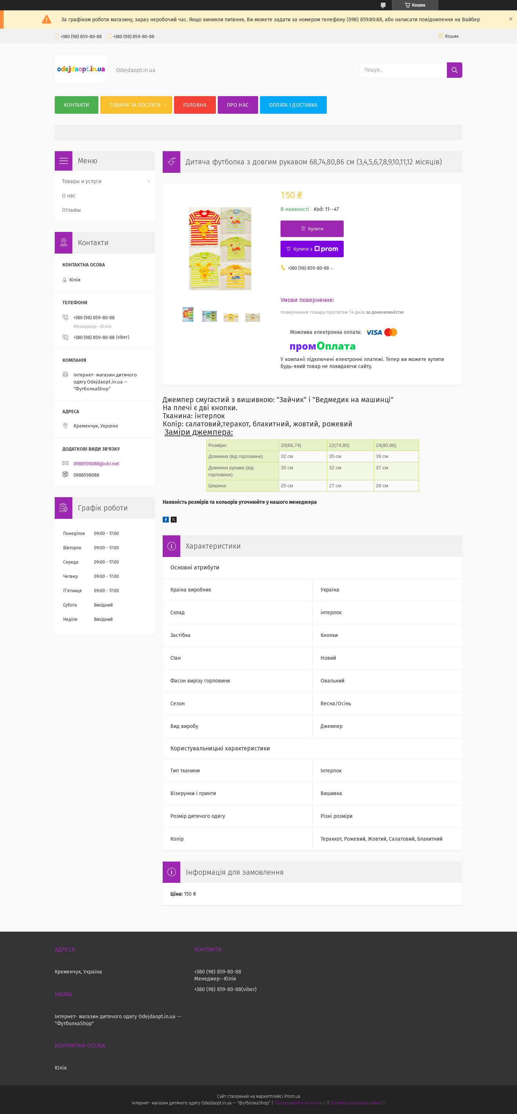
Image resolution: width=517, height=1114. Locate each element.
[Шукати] (454, 70)
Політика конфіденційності (357, 1103)
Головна (195, 105)
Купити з (315, 249)
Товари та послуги (135, 105)
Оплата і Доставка (293, 105)
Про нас (238, 105)
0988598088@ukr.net (96, 463)
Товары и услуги (81, 181)
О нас (69, 196)
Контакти (76, 105)
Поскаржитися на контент (300, 1103)
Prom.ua (292, 1096)
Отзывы (71, 210)
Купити (315, 229)
